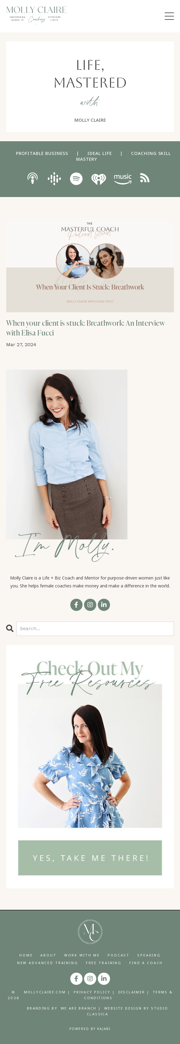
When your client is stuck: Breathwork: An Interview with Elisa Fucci (85, 328)
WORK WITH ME (82, 955)
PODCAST (119, 955)
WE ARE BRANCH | (81, 1008)
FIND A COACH (146, 962)
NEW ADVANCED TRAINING (47, 962)
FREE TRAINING (104, 962)
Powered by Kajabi (90, 1029)
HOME (26, 955)
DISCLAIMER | (134, 992)
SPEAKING (149, 955)
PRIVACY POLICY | (94, 992)
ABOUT (48, 955)
